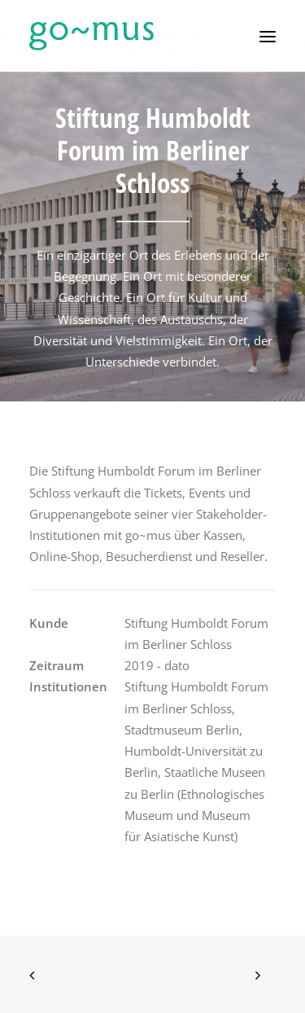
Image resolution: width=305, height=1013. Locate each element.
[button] (267, 36)
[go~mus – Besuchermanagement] (91, 36)
